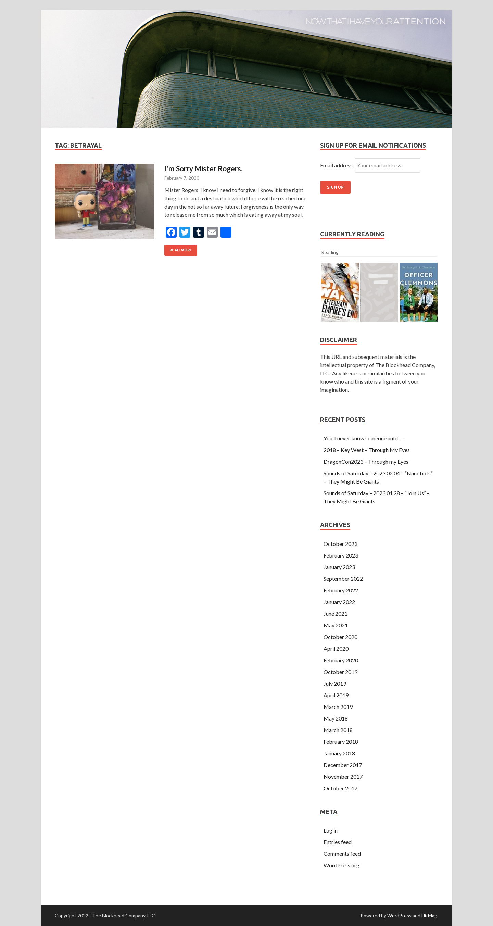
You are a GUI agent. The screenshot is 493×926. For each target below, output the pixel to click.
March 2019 (338, 706)
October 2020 (340, 637)
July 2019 (335, 683)
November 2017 (343, 776)
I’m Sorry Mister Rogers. (203, 168)
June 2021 (335, 613)
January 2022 (339, 602)
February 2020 (341, 660)
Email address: (337, 165)
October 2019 (340, 671)
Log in (331, 830)
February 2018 (341, 741)
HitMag (429, 915)
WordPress (399, 915)
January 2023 (339, 567)
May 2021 (336, 625)
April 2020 (336, 648)
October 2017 (340, 788)
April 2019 (336, 695)
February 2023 (341, 555)
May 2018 (336, 718)
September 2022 (343, 578)
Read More (180, 250)
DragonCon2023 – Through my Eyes (366, 461)
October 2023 (340, 543)
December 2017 (343, 765)
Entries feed (338, 842)
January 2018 (339, 753)
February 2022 (341, 590)
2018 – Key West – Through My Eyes (367, 450)
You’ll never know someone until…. (363, 438)
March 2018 (338, 730)
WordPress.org (341, 865)
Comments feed (342, 853)
